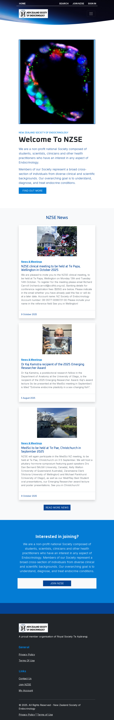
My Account (26, 690)
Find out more (32, 190)
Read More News (57, 507)
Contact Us (25, 678)
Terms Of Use (27, 660)
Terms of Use (45, 714)
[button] (24, 82)
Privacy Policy (27, 654)
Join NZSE (57, 583)
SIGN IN (92, 3)
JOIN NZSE (78, 3)
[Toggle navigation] (91, 14)
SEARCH (64, 3)
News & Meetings (31, 261)
